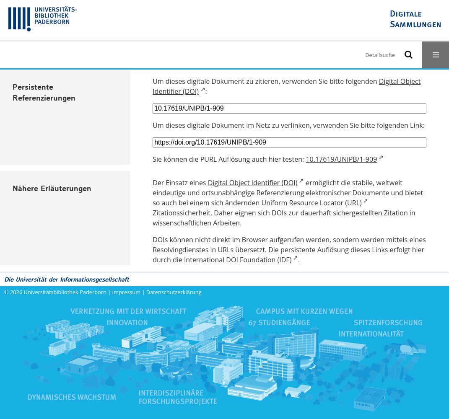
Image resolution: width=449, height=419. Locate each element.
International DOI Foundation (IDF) (237, 259)
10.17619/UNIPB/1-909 (341, 159)
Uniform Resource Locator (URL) (312, 202)
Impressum (126, 292)
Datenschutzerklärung (174, 292)
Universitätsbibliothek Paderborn (65, 292)
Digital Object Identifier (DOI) (253, 182)
